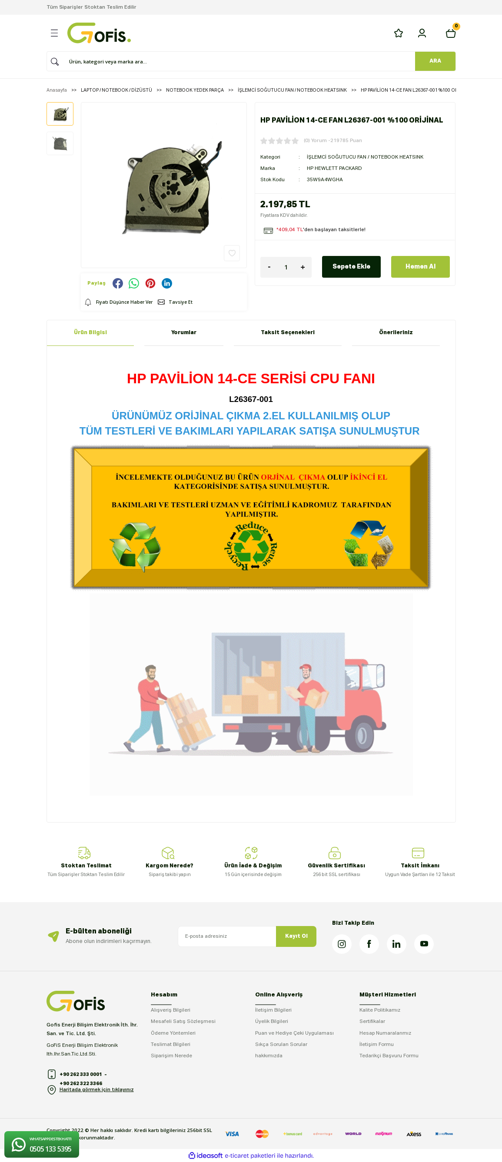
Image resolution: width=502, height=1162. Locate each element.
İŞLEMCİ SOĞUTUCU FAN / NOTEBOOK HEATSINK (365, 156)
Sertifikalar (372, 1021)
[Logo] (99, 33)
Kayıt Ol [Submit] (296, 936)
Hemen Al (421, 266)
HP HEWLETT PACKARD (334, 167)
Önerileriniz (396, 332)
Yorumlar (183, 332)
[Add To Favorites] (232, 253)
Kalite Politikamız (379, 1010)
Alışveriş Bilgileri (170, 1010)
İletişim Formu (376, 1044)
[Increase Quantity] (303, 266)
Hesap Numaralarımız (385, 1033)
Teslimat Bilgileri (170, 1044)
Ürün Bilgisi (90, 332)
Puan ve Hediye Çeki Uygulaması (294, 1033)
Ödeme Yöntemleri (173, 1033)
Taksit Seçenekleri (288, 332)
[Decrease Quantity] (269, 266)
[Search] (248, 61)
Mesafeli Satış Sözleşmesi (183, 1021)
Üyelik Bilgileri (271, 1021)
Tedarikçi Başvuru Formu (389, 1056)
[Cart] (450, 33)
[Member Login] (422, 33)
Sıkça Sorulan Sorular (281, 1044)
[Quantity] (286, 266)
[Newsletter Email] (247, 936)
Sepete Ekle (351, 266)
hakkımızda (269, 1056)
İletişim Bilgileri (273, 1010)
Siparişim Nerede (171, 1056)
